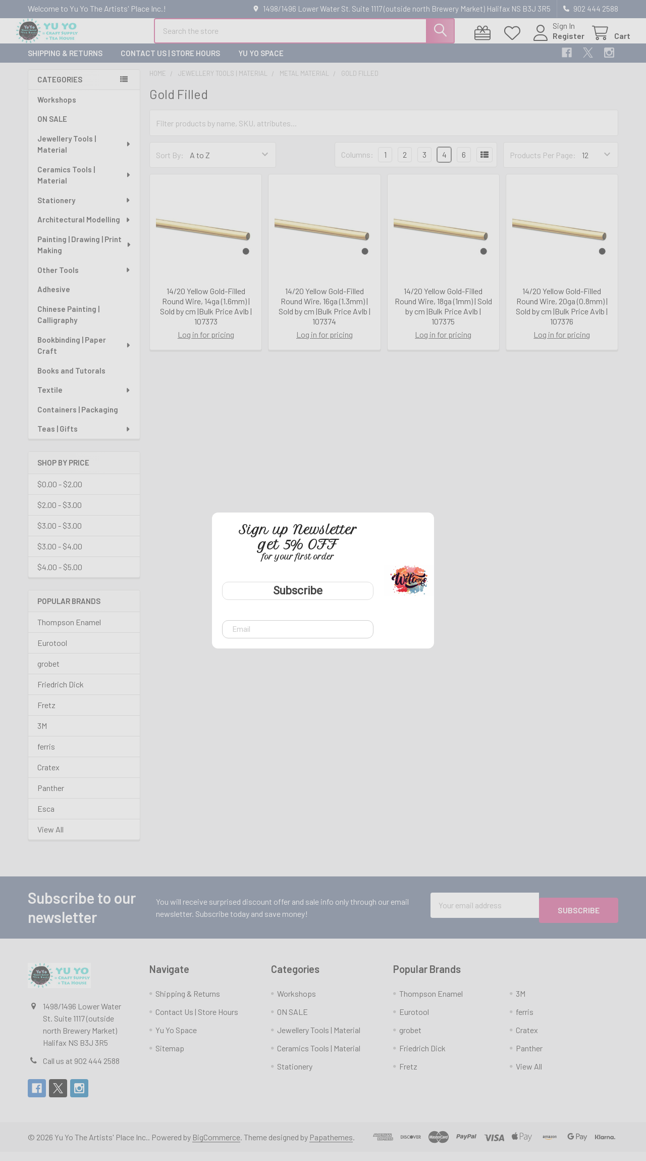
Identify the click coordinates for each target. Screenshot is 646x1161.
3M (42, 734)
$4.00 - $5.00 (59, 576)
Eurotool (52, 652)
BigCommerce (216, 1146)
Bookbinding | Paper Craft (84, 354)
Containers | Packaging (77, 418)
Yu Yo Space (261, 62)
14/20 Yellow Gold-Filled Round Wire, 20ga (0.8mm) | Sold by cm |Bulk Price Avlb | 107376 (562, 315)
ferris (46, 755)
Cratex (48, 776)
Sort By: (170, 164)
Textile (84, 398)
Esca (46, 817)
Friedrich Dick (60, 693)
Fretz (46, 714)
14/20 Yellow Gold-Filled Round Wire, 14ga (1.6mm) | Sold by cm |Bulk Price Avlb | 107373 (206, 315)
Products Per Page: (543, 164)
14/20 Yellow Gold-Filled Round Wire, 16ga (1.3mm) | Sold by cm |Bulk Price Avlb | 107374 (324, 315)
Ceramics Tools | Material (84, 184)
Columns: (357, 163)
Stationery (84, 209)
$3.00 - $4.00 (59, 555)
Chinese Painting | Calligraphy (68, 323)
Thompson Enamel (69, 631)
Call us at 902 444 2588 (81, 1070)
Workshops (56, 108)
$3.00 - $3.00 (59, 534)
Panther (50, 797)
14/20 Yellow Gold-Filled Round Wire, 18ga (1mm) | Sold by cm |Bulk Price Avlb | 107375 (443, 315)
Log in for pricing (206, 343)
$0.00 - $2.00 (59, 493)
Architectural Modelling (84, 228)
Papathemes (331, 1146)
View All (50, 838)
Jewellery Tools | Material (84, 153)
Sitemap (169, 1057)
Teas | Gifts (84, 437)
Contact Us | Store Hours (170, 62)
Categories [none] (59, 88)
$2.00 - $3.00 (59, 514)
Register (556, 42)
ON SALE (52, 127)
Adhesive (53, 298)
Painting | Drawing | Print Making (84, 254)
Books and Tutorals (71, 379)
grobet (48, 672)
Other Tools (84, 279)
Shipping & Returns (65, 62)
